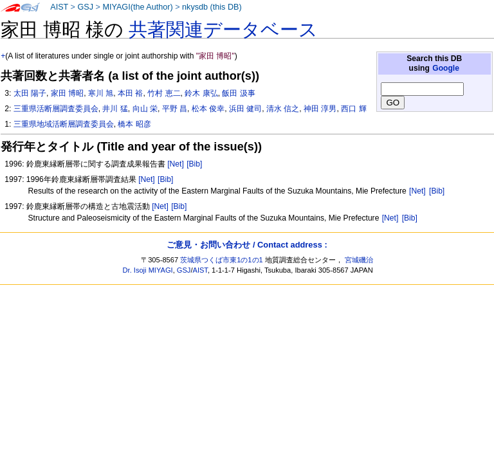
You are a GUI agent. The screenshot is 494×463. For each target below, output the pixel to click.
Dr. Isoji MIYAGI (148, 270)
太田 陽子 (30, 93)
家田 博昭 (67, 93)
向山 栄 (145, 108)
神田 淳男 (320, 108)
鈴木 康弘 (201, 93)
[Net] (175, 163)
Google (445, 68)
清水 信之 (282, 108)
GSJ (85, 7)
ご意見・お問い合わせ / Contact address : (247, 245)
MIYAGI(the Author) (137, 7)
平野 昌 (174, 108)
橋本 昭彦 (134, 124)
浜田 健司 (245, 108)
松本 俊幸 (208, 108)
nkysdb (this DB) (212, 7)
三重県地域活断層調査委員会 (64, 124)
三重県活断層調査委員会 (56, 108)
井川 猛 (114, 108)
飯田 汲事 (238, 93)
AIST (59, 7)
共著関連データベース (223, 29)
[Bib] (194, 163)
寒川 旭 (100, 93)
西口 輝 (353, 108)
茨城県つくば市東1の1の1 (221, 260)
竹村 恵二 (163, 93)
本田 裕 (130, 93)
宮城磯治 (359, 260)
